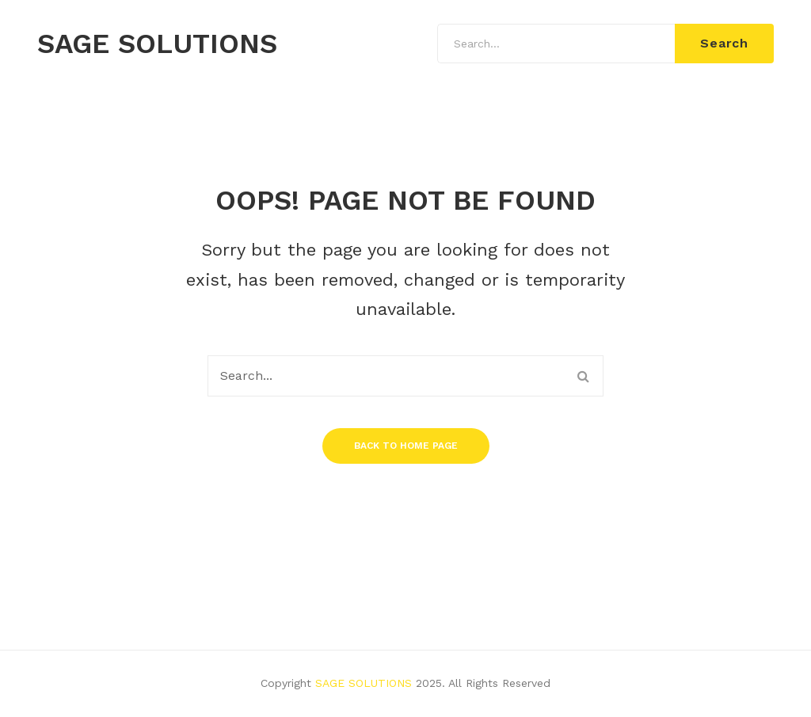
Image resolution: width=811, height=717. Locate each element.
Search (724, 43)
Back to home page (406, 445)
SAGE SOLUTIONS (157, 43)
